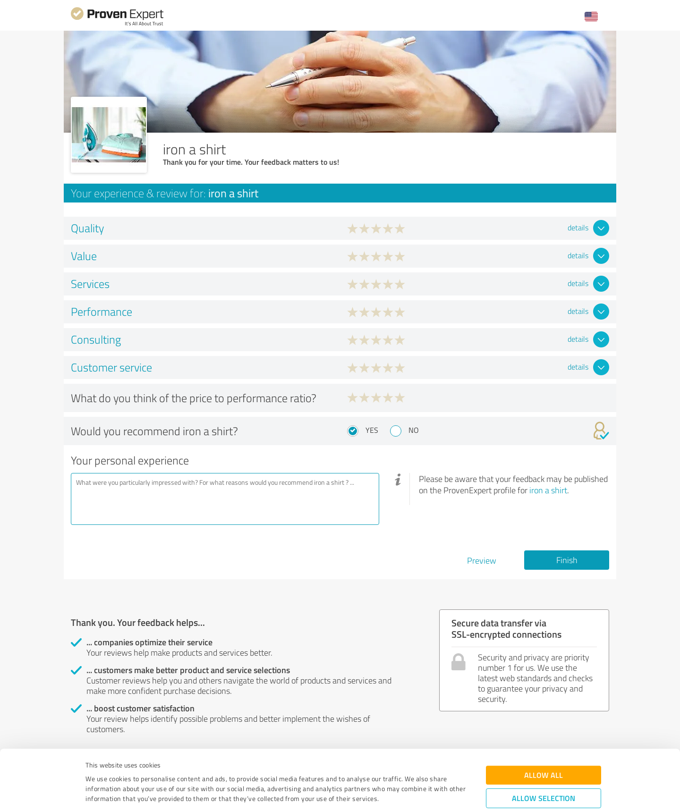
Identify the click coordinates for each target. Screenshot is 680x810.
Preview (481, 560)
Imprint (96, 765)
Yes (372, 430)
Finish (567, 559)
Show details (399, 792)
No (413, 430)
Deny (544, 774)
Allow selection (543, 745)
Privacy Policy (132, 765)
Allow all (543, 722)
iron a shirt (548, 490)
